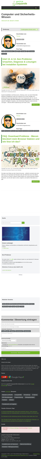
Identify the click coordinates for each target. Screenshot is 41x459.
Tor (10, 306)
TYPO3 (22, 306)
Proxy (10, 259)
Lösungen (23, 51)
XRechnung (5, 306)
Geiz (3, 304)
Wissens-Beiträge (14, 428)
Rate (26, 304)
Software (11, 399)
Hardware (4, 53)
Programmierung (19, 397)
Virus (20, 130)
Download (7, 130)
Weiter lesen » (36, 104)
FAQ (3, 51)
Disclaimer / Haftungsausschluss (10, 446)
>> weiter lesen (5, 248)
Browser (13, 130)
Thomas (18, 36)
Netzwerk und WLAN (7, 394)
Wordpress (31, 304)
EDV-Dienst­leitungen (7, 397)
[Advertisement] (20, 201)
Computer (31, 51)
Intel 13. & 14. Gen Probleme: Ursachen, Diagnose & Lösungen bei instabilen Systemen (19, 62)
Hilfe (17, 130)
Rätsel (17, 306)
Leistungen (8, 391)
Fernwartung (27, 394)
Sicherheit (25, 130)
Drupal (13, 306)
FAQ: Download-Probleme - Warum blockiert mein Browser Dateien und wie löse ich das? (20, 139)
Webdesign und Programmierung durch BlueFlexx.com (14, 455)
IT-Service (34, 394)
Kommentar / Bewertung (6, 329)
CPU (19, 51)
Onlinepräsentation (29, 397)
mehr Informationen (7, 270)
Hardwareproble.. (9, 51)
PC (27, 51)
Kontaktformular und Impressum (10, 444)
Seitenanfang (36, 453)
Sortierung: (6, 29)
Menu (36, 7)
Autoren (30, 428)
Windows (31, 130)
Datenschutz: (4, 342)
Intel (15, 51)
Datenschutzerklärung (12, 344)
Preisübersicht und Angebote (9, 404)
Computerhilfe (18, 394)
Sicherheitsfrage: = (6, 346)
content (7, 304)
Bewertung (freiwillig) (5, 338)
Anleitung (36, 130)
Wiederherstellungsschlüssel (17, 304)
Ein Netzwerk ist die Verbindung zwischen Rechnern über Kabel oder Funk (19, 416)
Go (23, 222)
